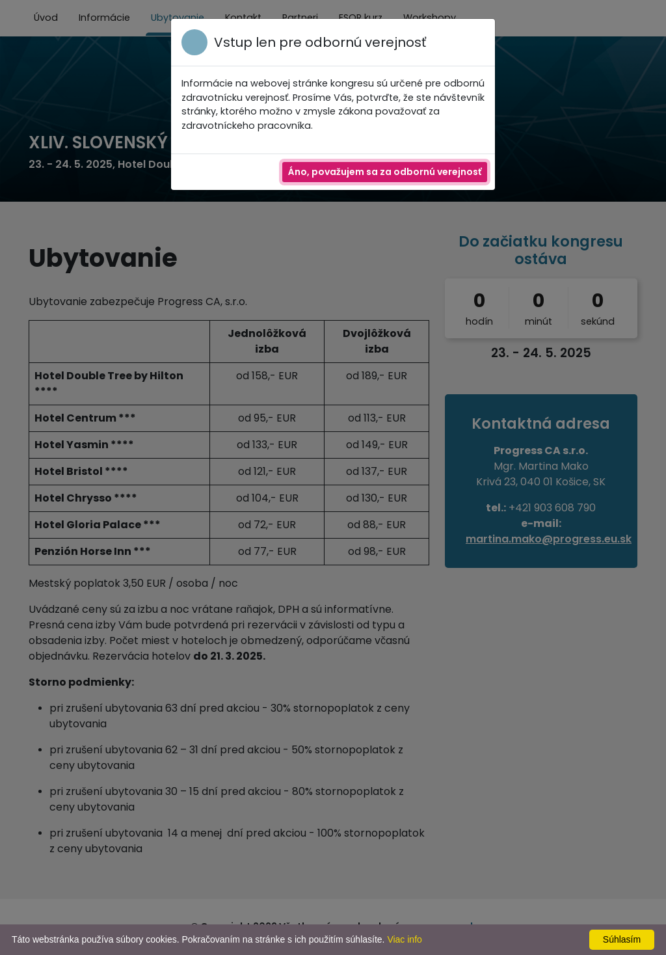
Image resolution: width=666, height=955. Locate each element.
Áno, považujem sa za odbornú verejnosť (384, 171)
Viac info (404, 939)
